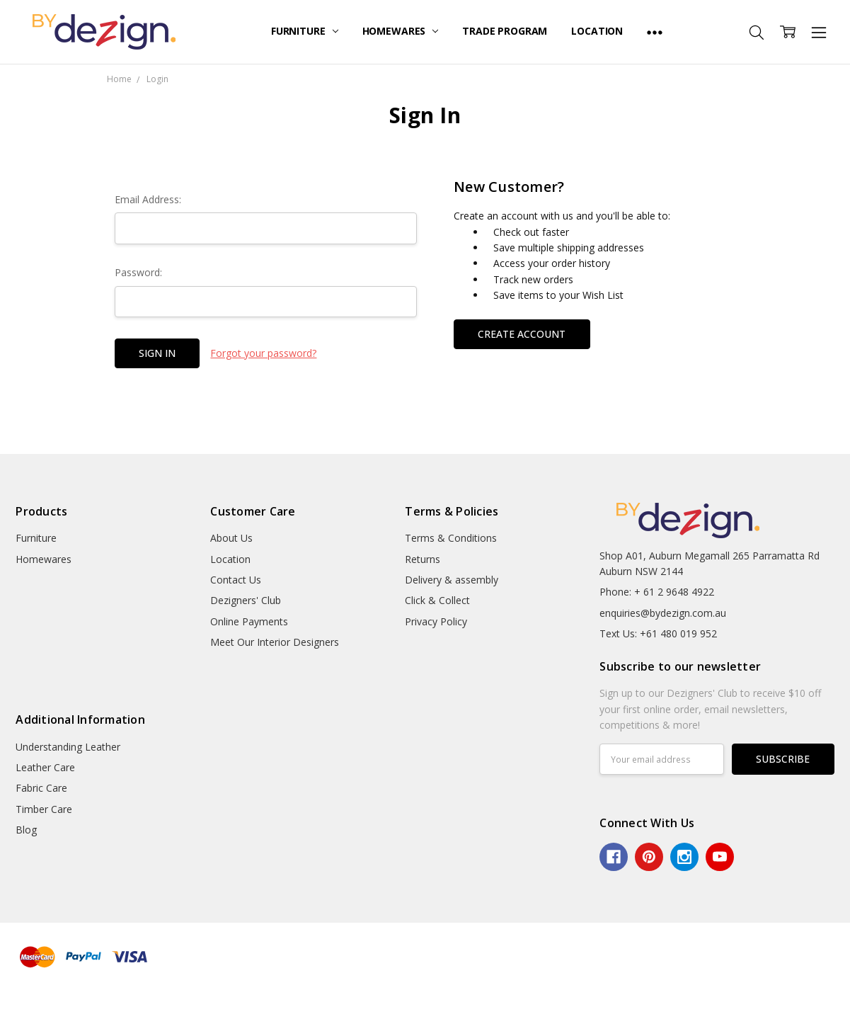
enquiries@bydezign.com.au (662, 613)
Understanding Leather (68, 746)
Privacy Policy (436, 621)
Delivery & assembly (451, 579)
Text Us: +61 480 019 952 (658, 633)
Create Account (521, 334)
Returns (422, 559)
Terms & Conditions (451, 538)
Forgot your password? (263, 353)
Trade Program (504, 31)
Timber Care (44, 809)
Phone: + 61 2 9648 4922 (656, 591)
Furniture (304, 31)
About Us (231, 538)
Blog (26, 829)
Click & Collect (437, 600)
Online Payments (249, 621)
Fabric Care (41, 788)
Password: (138, 272)
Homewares (400, 31)
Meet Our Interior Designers (274, 642)
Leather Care (45, 767)
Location (597, 31)
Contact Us (235, 579)
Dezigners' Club (245, 600)
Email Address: (148, 199)
